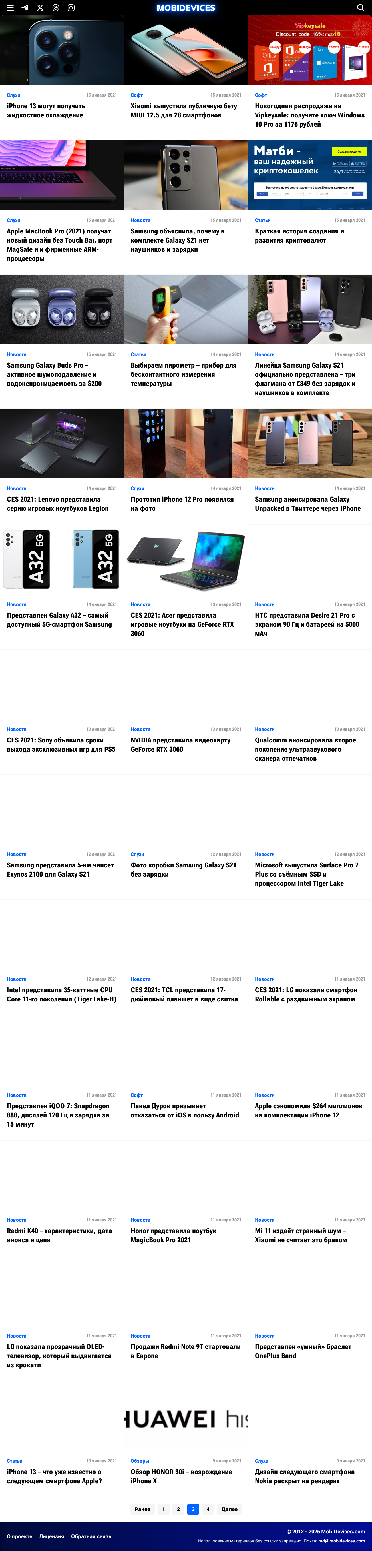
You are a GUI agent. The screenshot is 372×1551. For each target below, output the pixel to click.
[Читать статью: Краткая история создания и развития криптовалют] (310, 198)
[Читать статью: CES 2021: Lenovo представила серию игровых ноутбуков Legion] (62, 466)
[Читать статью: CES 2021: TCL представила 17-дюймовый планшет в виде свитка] (186, 957)
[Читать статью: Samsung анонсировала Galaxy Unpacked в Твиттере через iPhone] (310, 466)
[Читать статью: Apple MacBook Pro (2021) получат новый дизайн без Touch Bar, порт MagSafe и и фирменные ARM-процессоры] (62, 207)
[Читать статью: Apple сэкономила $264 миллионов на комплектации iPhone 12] (310, 1073)
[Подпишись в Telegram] (25, 7)
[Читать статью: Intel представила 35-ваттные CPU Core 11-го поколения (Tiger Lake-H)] (62, 957)
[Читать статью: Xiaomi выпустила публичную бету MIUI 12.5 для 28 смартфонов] (186, 73)
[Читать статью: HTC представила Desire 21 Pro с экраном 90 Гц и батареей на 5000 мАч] (310, 586)
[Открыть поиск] (361, 7)
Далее (230, 1509)
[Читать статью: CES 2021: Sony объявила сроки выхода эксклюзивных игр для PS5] (62, 707)
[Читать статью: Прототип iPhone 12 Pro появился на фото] (186, 466)
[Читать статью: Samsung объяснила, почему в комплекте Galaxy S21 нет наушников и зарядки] (186, 202)
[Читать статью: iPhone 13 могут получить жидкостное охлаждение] (62, 73)
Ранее (142, 1509)
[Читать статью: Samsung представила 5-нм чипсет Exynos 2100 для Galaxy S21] (62, 832)
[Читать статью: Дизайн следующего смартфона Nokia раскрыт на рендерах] (310, 1439)
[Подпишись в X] (40, 7)
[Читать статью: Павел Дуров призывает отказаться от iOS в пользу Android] (186, 1073)
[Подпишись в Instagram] (71, 7)
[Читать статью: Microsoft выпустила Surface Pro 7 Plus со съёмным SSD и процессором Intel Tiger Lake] (310, 836)
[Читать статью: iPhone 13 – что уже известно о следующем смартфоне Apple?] (62, 1439)
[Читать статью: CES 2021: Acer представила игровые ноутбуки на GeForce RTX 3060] (186, 586)
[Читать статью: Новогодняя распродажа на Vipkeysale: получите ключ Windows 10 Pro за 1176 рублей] (310, 77)
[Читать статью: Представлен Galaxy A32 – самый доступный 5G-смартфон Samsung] (62, 582)
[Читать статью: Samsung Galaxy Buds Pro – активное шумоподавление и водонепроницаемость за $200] (62, 337)
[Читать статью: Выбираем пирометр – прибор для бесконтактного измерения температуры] (186, 337)
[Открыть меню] (10, 7)
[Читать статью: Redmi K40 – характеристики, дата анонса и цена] (62, 1198)
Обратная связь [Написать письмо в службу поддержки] (91, 1536)
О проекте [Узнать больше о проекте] (19, 1536)
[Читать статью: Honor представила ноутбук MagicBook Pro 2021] (186, 1198)
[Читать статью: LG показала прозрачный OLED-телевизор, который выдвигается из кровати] (62, 1318)
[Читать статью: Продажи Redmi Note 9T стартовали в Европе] (186, 1314)
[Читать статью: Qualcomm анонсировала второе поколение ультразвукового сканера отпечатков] (310, 712)
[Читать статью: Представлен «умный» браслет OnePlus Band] (310, 1314)
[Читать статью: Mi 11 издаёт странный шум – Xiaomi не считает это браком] (310, 1198)
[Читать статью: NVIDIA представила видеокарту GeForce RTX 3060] (186, 707)
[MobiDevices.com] (186, 8)
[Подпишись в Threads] (55, 7)
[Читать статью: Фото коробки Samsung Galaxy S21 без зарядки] (186, 832)
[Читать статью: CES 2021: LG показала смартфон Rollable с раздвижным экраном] (310, 957)
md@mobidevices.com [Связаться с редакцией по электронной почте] (341, 1541)
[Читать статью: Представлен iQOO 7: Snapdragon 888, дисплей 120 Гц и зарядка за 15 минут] (62, 1077)
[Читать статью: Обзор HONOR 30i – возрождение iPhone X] (186, 1439)
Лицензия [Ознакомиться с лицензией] (51, 1536)
